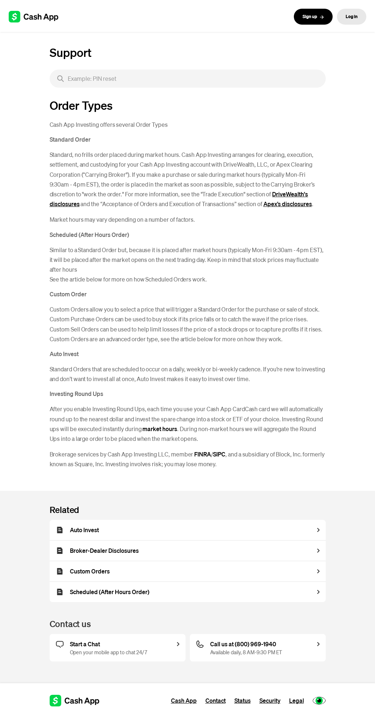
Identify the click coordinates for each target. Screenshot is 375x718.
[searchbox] (188, 79)
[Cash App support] (37, 17)
